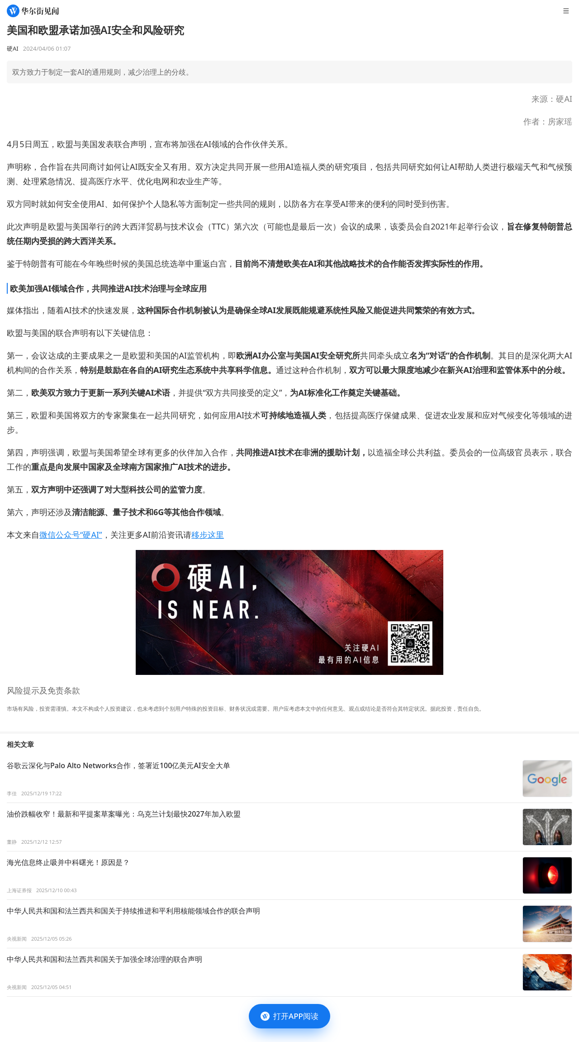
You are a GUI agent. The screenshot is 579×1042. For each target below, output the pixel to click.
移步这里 (207, 534)
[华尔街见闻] (33, 11)
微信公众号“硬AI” (70, 534)
